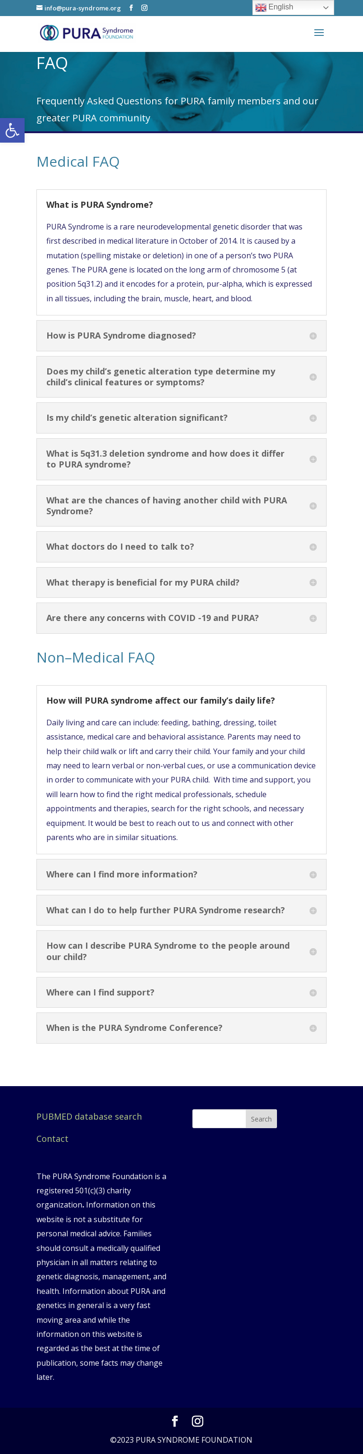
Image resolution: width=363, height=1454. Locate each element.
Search (261, 1118)
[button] (12, 130)
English (274, 7)
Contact (52, 1138)
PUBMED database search (89, 1116)
